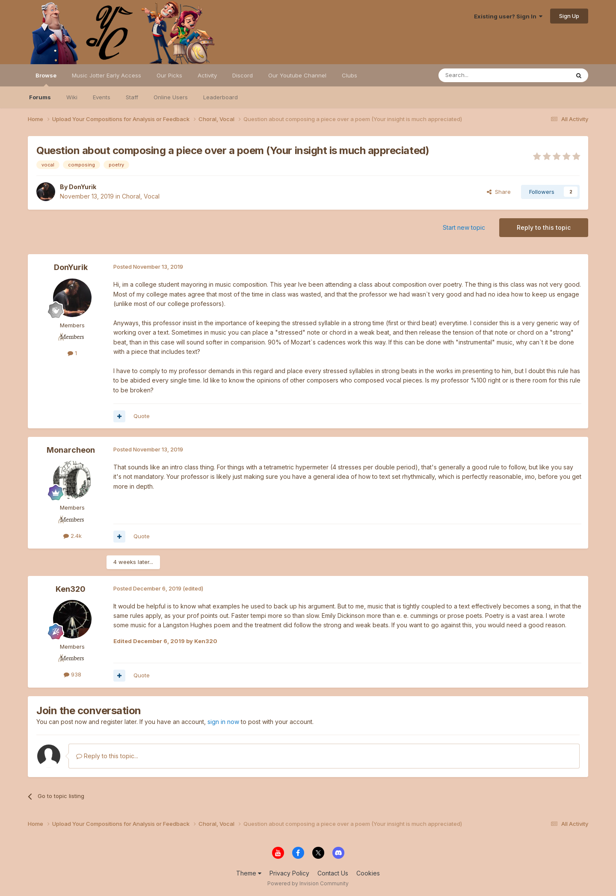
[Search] (482, 75)
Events (101, 97)
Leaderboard (220, 97)
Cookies (368, 873)
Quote (141, 415)
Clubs (349, 75)
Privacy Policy (289, 873)
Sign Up (569, 15)
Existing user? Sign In (508, 16)
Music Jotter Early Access (106, 75)
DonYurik (82, 186)
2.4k (72, 535)
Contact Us (332, 873)
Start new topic (464, 227)
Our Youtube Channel (297, 75)
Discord (242, 75)
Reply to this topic (544, 227)
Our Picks (169, 75)
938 (72, 674)
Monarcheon (71, 449)
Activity (207, 75)
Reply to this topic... (107, 756)
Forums (40, 97)
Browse (46, 79)
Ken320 (71, 588)
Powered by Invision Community (308, 883)
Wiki (71, 97)
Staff (132, 97)
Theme (248, 873)
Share (499, 191)
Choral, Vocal (141, 196)
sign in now (223, 721)
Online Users (171, 97)
